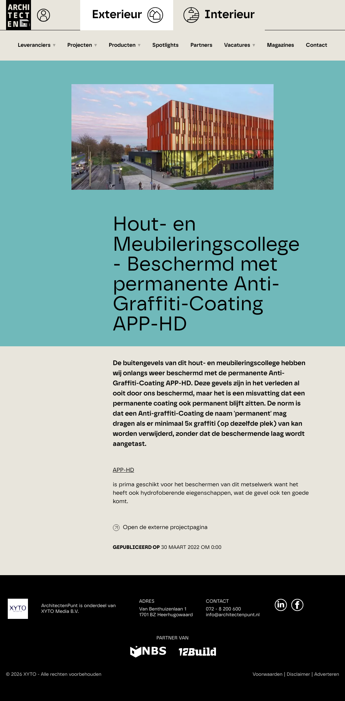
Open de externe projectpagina (165, 527)
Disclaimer (298, 674)
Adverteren (326, 674)
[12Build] (197, 653)
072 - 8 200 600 (223, 609)
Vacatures (237, 45)
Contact (316, 45)
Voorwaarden (268, 674)
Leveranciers (34, 45)
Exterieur (115, 15)
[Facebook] (297, 605)
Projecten (79, 45)
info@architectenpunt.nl (233, 614)
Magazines (280, 45)
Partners (201, 45)
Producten (122, 45)
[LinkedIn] (281, 605)
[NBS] (148, 653)
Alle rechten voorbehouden (71, 674)
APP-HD (123, 470)
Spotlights (165, 45)
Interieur (232, 15)
